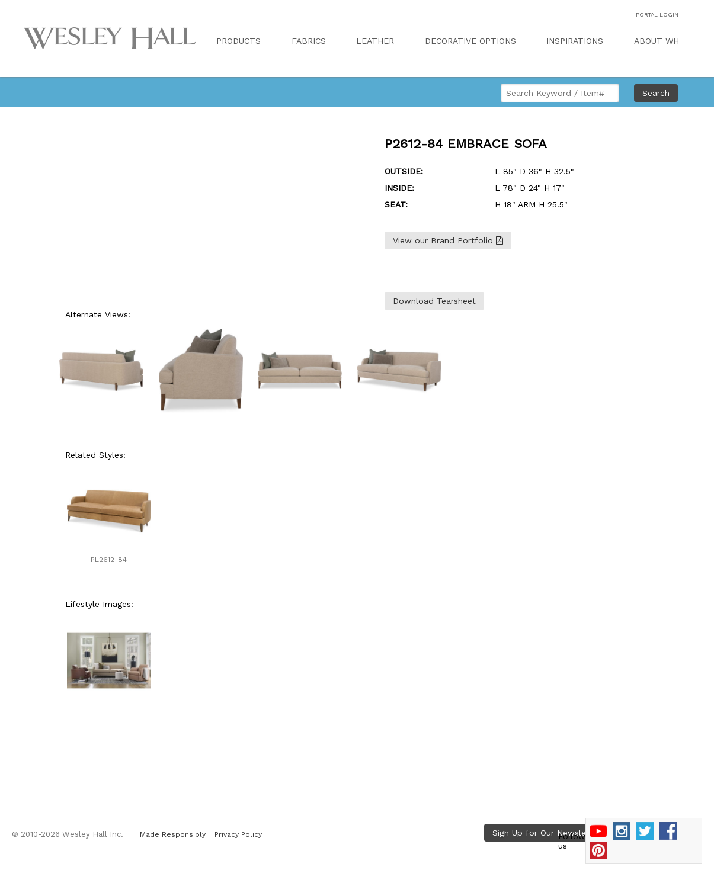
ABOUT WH (656, 41)
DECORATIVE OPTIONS (470, 41)
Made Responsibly (173, 834)
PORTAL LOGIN (657, 14)
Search (656, 93)
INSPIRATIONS (574, 41)
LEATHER (375, 41)
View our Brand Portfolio (448, 240)
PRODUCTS (238, 41)
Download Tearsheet (434, 301)
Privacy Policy (238, 834)
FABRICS (309, 41)
